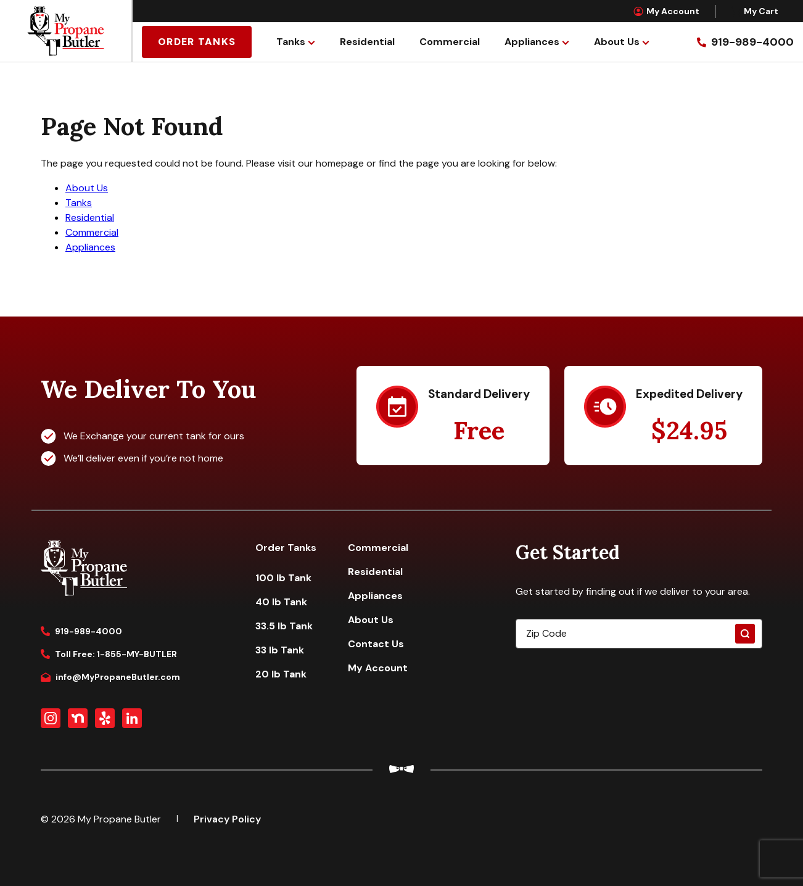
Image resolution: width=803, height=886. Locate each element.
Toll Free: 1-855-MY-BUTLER (109, 654)
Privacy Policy (227, 819)
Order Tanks (197, 41)
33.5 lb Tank (284, 625)
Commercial (449, 41)
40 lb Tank (281, 601)
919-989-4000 (81, 631)
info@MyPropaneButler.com (110, 676)
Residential (367, 41)
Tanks (290, 41)
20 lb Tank (281, 674)
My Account (666, 11)
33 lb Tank (279, 650)
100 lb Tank (283, 577)
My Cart (754, 11)
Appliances (531, 41)
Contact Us (376, 643)
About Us (617, 41)
